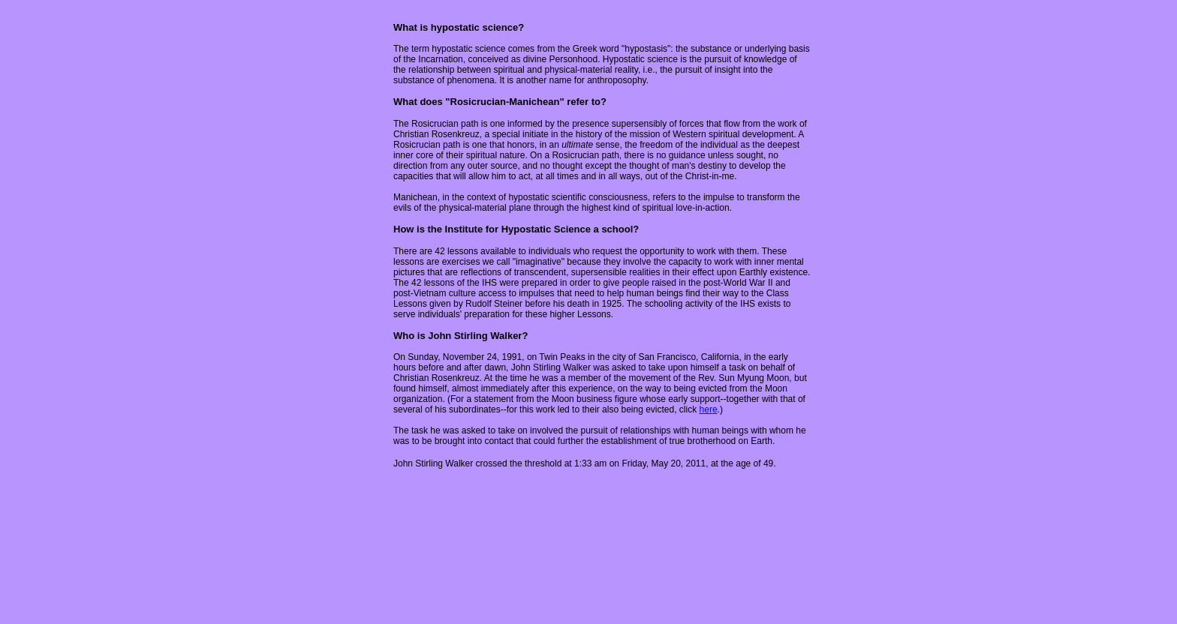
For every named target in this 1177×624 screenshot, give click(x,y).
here (709, 409)
